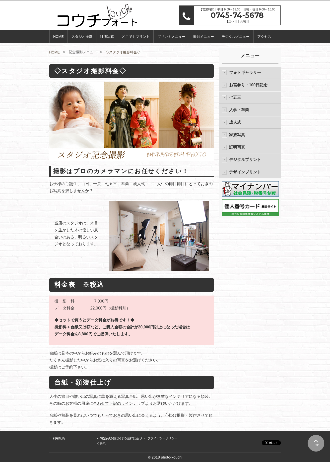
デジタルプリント (245, 159)
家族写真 (237, 135)
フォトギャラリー (245, 72)
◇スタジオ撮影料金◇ (123, 52)
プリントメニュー (171, 37)
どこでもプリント (136, 37)
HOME (58, 37)
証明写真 (107, 37)
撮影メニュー (203, 37)
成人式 (235, 122)
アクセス (264, 37)
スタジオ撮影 (81, 37)
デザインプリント (245, 172)
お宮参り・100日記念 (248, 85)
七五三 (235, 97)
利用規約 (59, 438)
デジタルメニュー (236, 37)
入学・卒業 (239, 110)
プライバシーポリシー (162, 438)
